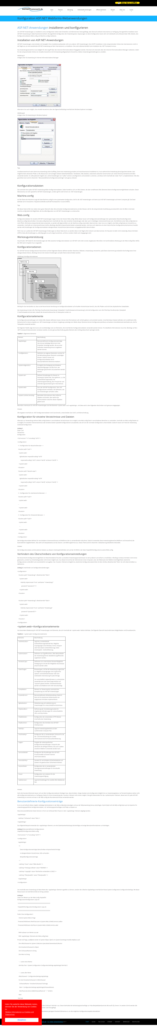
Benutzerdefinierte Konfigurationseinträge (40, 801)
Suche (131, 10)
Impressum (126, 1022)
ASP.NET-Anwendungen (32, 28)
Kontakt (117, 1022)
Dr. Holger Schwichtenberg (55, 1022)
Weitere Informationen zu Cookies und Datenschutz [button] (19, 1013)
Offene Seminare (101, 10)
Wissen (113, 10)
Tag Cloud (101, 1022)
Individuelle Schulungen (84, 10)
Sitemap (109, 1022)
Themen (60, 10)
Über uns (122, 10)
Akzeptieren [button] (21, 1020)
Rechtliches (136, 1022)
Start (51, 10)
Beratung (70, 10)
